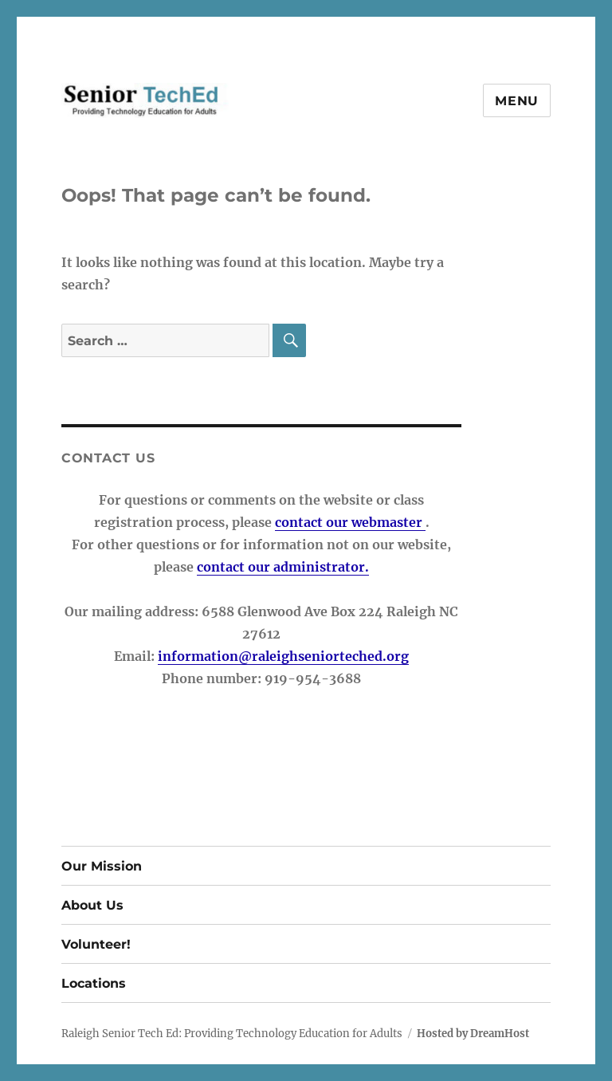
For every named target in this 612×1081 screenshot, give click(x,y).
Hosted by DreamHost (473, 1033)
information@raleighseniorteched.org (283, 656)
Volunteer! (96, 944)
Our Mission (101, 866)
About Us (92, 905)
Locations (93, 983)
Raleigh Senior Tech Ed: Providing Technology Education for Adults (231, 1033)
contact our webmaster (350, 522)
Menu (517, 100)
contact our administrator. (283, 567)
